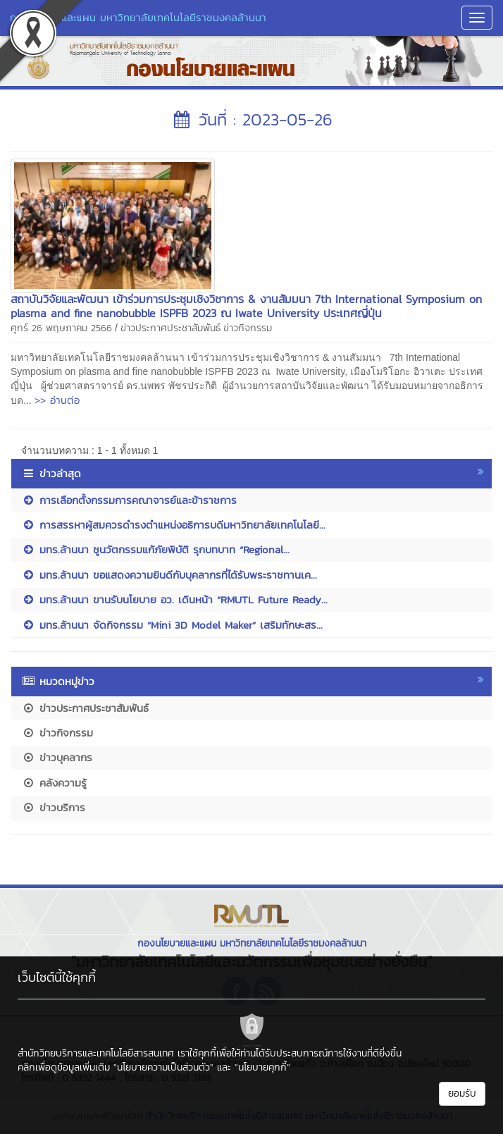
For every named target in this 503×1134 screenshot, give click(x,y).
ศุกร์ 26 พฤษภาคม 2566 (61, 328)
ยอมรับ (462, 1093)
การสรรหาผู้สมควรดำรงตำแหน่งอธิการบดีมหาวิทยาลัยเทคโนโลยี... (173, 525)
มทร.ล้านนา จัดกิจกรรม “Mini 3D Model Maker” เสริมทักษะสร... (172, 625)
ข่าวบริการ (53, 807)
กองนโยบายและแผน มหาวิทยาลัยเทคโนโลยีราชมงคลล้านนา (138, 17)
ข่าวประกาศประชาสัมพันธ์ (170, 328)
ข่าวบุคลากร (57, 757)
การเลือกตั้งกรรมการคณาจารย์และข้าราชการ (129, 500)
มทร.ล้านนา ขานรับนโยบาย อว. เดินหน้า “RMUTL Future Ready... (175, 599)
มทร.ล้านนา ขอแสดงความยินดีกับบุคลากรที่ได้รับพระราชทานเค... (169, 575)
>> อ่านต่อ (57, 400)
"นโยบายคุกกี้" (262, 1067)
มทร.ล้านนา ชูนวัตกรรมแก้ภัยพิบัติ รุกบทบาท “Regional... (156, 549)
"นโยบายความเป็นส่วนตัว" (163, 1067)
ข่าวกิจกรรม (247, 328)
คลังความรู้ (54, 783)
